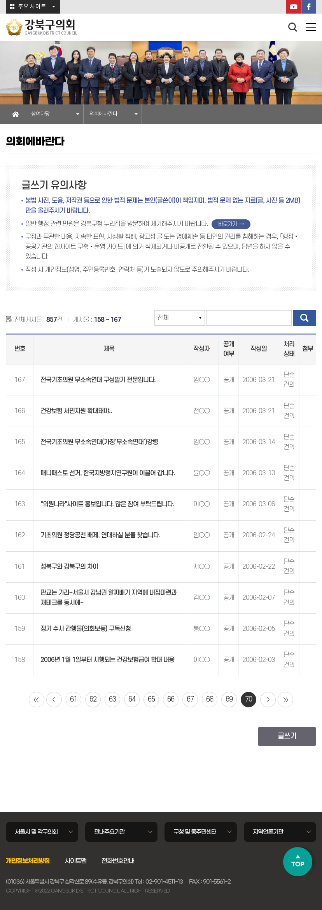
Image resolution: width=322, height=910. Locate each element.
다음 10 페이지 (268, 699)
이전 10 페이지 (54, 699)
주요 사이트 (32, 6)
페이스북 (308, 7)
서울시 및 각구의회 (36, 832)
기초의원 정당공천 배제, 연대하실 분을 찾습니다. (100, 535)
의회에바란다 (103, 114)
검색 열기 (293, 27)
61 (73, 699)
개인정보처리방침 (27, 861)
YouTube (293, 7)
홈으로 (15, 114)
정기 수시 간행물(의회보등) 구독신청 (85, 628)
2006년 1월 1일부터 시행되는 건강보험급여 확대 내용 (107, 659)
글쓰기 (287, 736)
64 (131, 699)
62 (92, 699)
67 (190, 699)
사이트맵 (75, 861)
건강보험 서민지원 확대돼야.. (76, 411)
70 (248, 699)
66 (170, 699)
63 (112, 699)
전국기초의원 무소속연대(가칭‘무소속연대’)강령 (99, 442)
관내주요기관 (109, 832)
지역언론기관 (268, 832)
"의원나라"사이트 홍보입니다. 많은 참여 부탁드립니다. (107, 504)
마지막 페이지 (285, 699)
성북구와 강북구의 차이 (69, 566)
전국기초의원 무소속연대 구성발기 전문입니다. (98, 380)
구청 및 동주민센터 (194, 832)
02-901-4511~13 (164, 881)
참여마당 (40, 114)
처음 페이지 (36, 699)
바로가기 (227, 224)
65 (151, 699)
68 (209, 699)
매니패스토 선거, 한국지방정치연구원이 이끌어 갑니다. (107, 473)
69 (229, 699)
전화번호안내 (118, 861)
